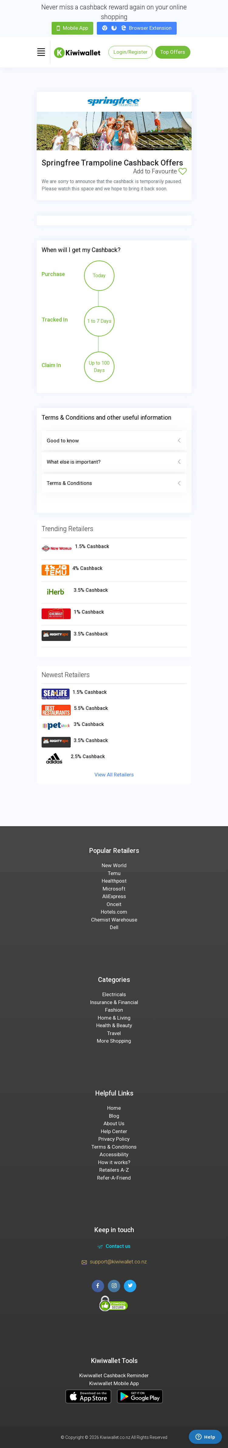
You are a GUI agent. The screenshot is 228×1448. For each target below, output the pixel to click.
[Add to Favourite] (183, 171)
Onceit (114, 904)
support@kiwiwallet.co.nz (114, 1262)
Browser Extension (137, 28)
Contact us (114, 1247)
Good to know (114, 441)
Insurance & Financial (114, 1002)
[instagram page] (114, 1286)
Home (114, 1108)
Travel (114, 1033)
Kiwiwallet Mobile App (114, 1383)
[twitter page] (130, 1286)
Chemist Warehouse (114, 920)
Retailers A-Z (114, 1170)
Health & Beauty (114, 1025)
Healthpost (114, 881)
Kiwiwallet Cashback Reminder (114, 1375)
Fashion (114, 1010)
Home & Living (114, 1018)
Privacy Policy (114, 1139)
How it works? (114, 1162)
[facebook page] (98, 1286)
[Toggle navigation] (41, 52)
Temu (114, 873)
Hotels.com (114, 912)
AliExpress (114, 896)
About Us (114, 1123)
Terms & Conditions (114, 483)
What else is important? (114, 462)
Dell (114, 927)
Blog (114, 1116)
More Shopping (114, 1041)
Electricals (114, 994)
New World (114, 865)
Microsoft (114, 889)
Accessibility (114, 1154)
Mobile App (72, 28)
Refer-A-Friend (114, 1178)
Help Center (114, 1131)
